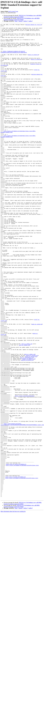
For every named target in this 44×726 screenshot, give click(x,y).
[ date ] (16, 21)
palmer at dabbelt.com (29, 426)
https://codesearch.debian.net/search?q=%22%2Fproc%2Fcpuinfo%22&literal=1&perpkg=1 (14, 57)
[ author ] (30, 21)
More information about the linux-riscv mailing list (13, 606)
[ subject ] (25, 21)
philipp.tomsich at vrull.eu (34, 25)
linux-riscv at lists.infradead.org (16, 552)
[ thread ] (20, 21)
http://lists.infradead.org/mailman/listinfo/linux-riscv (22, 553)
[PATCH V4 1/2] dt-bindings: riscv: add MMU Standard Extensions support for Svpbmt (23, 16)
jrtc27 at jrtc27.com (13, 11)
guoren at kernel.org (32, 421)
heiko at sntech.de (33, 61)
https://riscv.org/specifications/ (24, 470)
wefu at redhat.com (26, 408)
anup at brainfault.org (26, 424)
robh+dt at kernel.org (27, 427)
